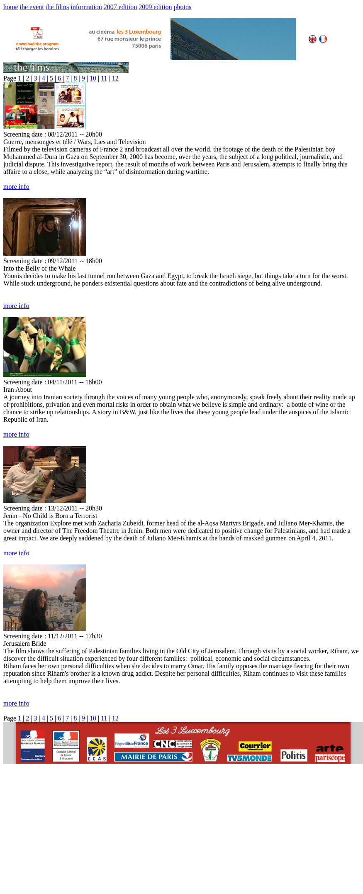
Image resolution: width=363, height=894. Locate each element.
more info (16, 186)
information (86, 6)
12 (115, 78)
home (10, 6)
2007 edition (120, 6)
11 (104, 78)
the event (32, 6)
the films (57, 6)
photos (183, 6)
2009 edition (155, 6)
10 (93, 78)
